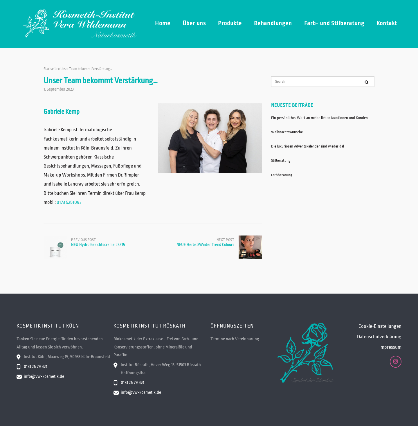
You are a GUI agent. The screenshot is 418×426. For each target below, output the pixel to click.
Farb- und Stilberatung (334, 23)
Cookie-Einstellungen (379, 326)
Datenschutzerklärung (379, 336)
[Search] (366, 82)
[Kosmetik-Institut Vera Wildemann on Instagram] (395, 362)
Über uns (194, 23)
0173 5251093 (69, 202)
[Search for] (322, 81)
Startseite (50, 69)
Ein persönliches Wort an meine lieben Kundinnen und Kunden (319, 118)
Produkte (230, 23)
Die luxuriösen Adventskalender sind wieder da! (307, 146)
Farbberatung (281, 175)
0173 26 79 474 (35, 366)
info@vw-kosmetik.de (44, 376)
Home (162, 23)
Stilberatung (281, 160)
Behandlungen (273, 23)
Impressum (390, 347)
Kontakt (386, 23)
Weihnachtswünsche (287, 132)
